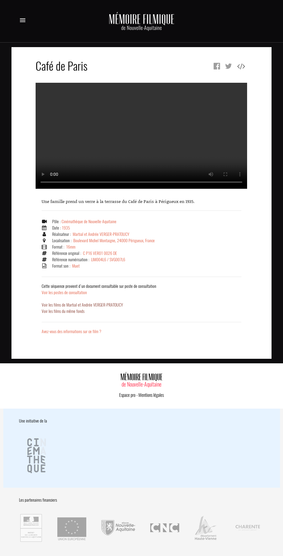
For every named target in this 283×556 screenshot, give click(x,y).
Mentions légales (151, 395)
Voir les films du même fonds (63, 311)
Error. (141, 136)
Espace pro (127, 395)
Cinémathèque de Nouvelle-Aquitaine (89, 221)
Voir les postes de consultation (99, 289)
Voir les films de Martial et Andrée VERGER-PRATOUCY (82, 305)
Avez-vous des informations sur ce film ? (71, 331)
